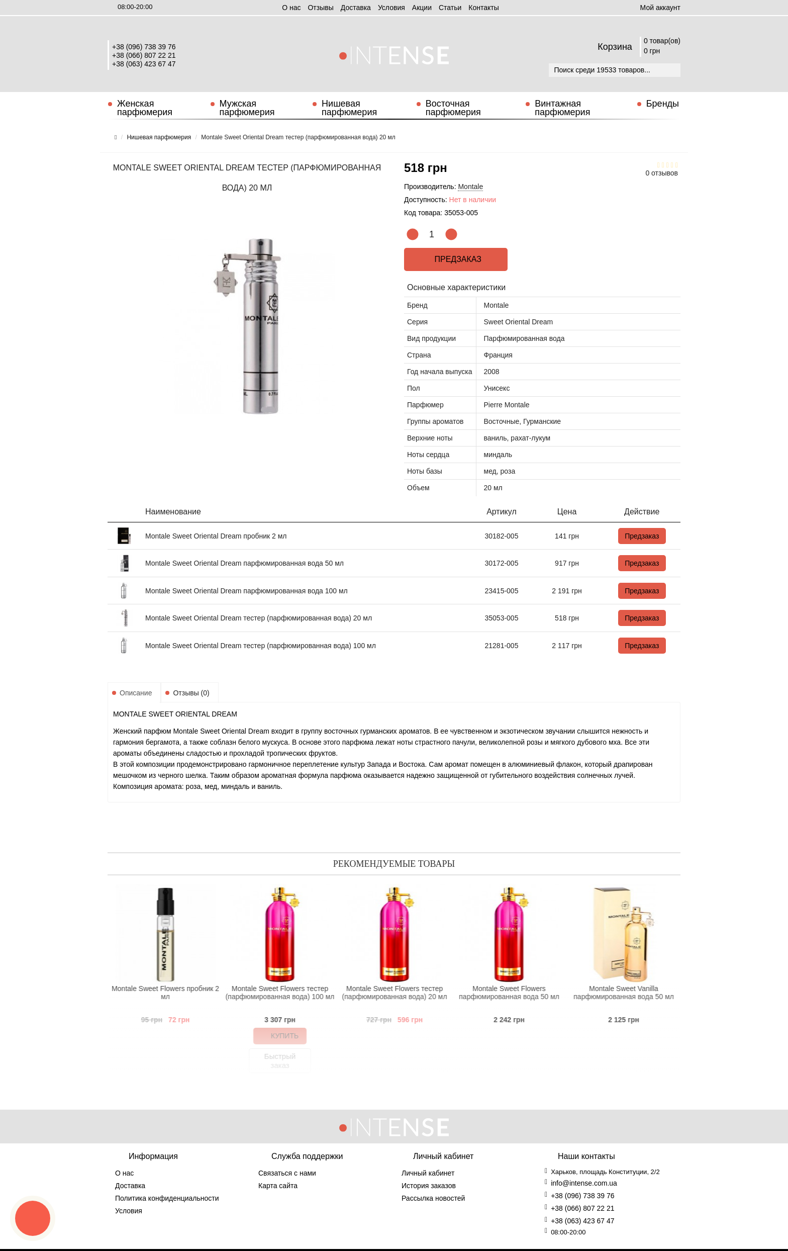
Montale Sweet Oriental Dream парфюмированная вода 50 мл (244, 563)
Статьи (450, 8)
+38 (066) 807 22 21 (144, 55)
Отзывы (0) (191, 693)
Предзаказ (456, 259)
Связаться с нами (287, 1173)
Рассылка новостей (433, 1198)
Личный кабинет (428, 1173)
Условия (391, 8)
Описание (136, 693)
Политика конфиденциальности (167, 1198)
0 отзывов (661, 173)
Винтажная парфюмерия (562, 108)
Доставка (356, 8)
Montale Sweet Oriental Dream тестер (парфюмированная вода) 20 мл (258, 618)
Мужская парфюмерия (247, 108)
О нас (291, 8)
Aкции (422, 8)
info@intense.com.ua (584, 1183)
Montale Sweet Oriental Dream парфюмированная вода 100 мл (246, 591)
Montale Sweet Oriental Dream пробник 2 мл (216, 536)
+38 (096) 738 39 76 (144, 47)
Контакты (483, 8)
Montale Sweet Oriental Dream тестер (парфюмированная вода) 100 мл (260, 646)
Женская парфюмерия (144, 108)
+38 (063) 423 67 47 (144, 64)
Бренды (662, 104)
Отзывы (320, 8)
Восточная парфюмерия (453, 108)
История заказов (429, 1186)
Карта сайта (278, 1186)
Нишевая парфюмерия (349, 108)
